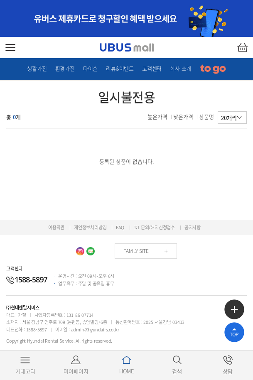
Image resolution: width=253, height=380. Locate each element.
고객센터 (152, 68)
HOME (126, 365)
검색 (177, 365)
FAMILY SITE (136, 251)
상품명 (206, 116)
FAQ (120, 227)
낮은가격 (183, 116)
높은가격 (157, 116)
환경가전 (65, 68)
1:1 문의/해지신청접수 (154, 227)
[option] (126, 18)
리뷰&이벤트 (120, 68)
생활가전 (37, 68)
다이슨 (90, 68)
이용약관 (56, 227)
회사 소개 (180, 68)
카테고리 (25, 365)
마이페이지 (76, 365)
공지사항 (192, 227)
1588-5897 (26, 279)
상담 (228, 365)
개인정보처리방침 (90, 227)
